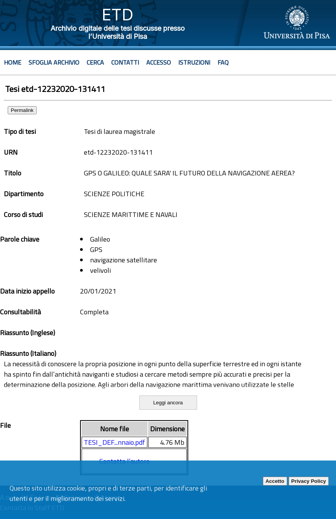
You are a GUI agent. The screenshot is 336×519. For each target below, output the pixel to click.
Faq (223, 62)
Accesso (158, 62)
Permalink (22, 110)
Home (12, 62)
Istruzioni (194, 62)
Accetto (275, 481)
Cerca (95, 62)
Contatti (125, 62)
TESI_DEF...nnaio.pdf (114, 442)
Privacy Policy (308, 481)
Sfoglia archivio (53, 62)
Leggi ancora (168, 403)
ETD (118, 14)
